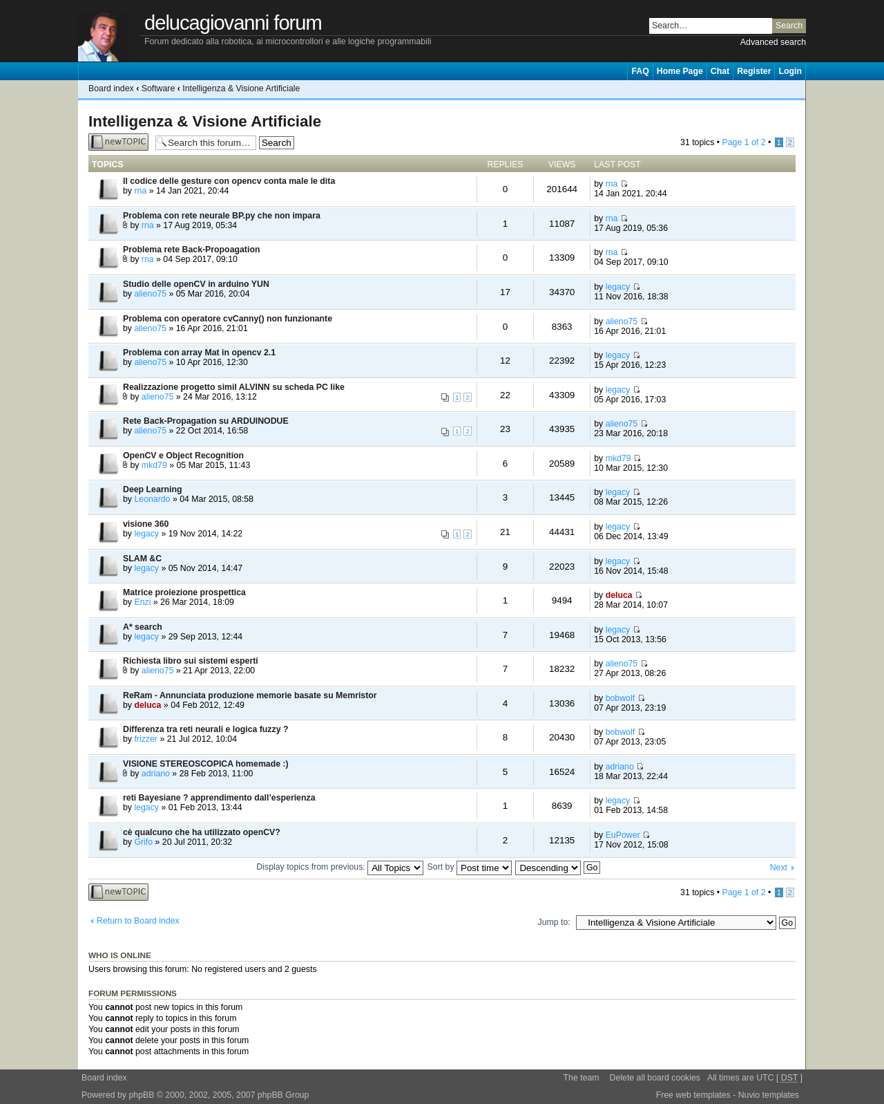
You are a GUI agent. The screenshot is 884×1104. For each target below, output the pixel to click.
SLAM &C (142, 558)
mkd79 (154, 465)
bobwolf (620, 698)
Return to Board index (138, 921)
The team (581, 1078)
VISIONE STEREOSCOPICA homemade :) (206, 764)
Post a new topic (118, 142)
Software (158, 88)
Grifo (143, 842)
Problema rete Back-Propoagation (191, 249)
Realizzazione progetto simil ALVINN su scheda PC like (234, 387)
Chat (720, 71)
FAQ (639, 71)
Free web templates (693, 1095)
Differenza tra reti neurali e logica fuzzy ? (205, 729)
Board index (111, 88)
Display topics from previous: (339, 867)
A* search (142, 627)
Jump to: (554, 922)
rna (140, 191)
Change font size (795, 88)
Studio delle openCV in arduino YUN (196, 284)
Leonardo (152, 499)
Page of (743, 142)
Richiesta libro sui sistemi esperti (190, 661)
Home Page (680, 71)
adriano (156, 773)
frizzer (145, 739)
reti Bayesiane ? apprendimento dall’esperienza (219, 798)
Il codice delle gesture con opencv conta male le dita (229, 181)
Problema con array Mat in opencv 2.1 (199, 352)
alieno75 (150, 294)
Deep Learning (152, 489)
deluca (619, 595)
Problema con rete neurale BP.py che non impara (221, 216)
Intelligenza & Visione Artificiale (241, 88)
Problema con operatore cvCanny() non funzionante (227, 319)
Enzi (142, 602)
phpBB (141, 1095)
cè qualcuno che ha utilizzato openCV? (201, 832)
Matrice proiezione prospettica (184, 592)
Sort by (469, 867)
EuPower (623, 835)
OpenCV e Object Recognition (183, 455)
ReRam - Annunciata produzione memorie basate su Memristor (250, 695)
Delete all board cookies (655, 1078)
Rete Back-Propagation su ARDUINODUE (206, 421)
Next (778, 867)
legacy (618, 287)
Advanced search (773, 42)
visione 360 (146, 524)
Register (754, 71)
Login (790, 71)
